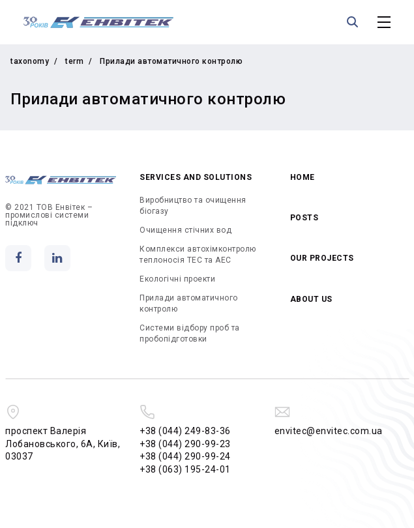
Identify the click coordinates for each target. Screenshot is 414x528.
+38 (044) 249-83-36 (185, 431)
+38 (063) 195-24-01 (185, 469)
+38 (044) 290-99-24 (185, 456)
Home (302, 177)
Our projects (322, 258)
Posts (304, 217)
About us (311, 299)
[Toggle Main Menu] (384, 22)
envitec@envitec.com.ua (328, 431)
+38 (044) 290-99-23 (185, 444)
